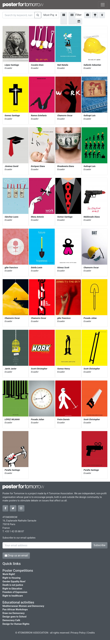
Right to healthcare (12, 595)
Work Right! (8, 574)
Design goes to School (14, 616)
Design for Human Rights (15, 624)
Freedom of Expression (14, 592)
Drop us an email (16, 555)
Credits (91, 632)
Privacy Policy (78, 632)
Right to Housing (11, 577)
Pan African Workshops (15, 609)
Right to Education (12, 588)
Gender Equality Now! (13, 581)
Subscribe (99, 545)
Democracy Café (11, 620)
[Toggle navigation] (102, 4)
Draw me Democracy (13, 613)
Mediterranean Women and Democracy (23, 606)
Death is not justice (12, 585)
